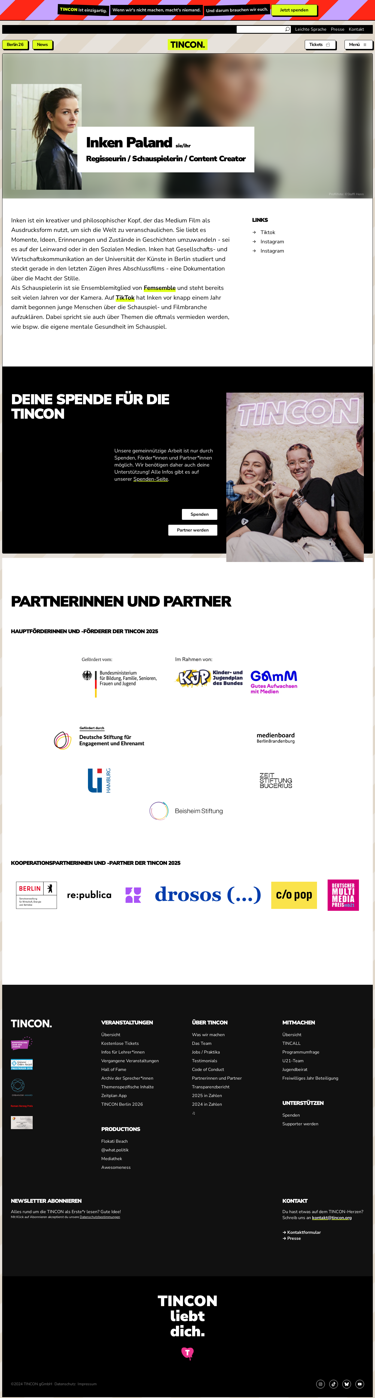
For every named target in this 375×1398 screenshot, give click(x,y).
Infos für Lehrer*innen (123, 1052)
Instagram (272, 241)
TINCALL (291, 1043)
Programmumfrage (300, 1052)
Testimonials (204, 1061)
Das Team (202, 1043)
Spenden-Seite (150, 479)
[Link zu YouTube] (359, 1384)
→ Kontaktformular (301, 1232)
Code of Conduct (208, 1070)
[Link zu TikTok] (333, 1384)
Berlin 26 (15, 45)
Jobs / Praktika (206, 1052)
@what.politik (115, 1150)
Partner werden (193, 530)
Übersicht (110, 1035)
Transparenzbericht (211, 1087)
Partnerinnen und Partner (217, 1078)
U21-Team (293, 1061)
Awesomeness (116, 1167)
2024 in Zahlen (207, 1104)
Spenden (200, 514)
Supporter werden (300, 1124)
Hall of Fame (113, 1070)
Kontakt (356, 29)
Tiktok (268, 232)
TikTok (125, 298)
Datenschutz (64, 1384)
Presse (337, 29)
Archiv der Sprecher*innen (127, 1078)
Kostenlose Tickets (120, 1043)
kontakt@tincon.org (332, 1218)
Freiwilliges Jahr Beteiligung (310, 1078)
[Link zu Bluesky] (346, 1384)
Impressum (87, 1384)
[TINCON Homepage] (187, 44)
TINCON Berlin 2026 (122, 1104)
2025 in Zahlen (207, 1096)
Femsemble (160, 288)
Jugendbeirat (294, 1070)
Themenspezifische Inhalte (127, 1087)
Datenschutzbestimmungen (100, 1217)
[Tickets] (320, 44)
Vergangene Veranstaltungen (130, 1061)
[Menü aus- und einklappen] (358, 44)
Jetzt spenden (294, 10)
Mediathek (111, 1159)
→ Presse (291, 1238)
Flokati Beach (114, 1141)
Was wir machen (208, 1035)
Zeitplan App (114, 1096)
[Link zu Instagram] (320, 1384)
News (42, 45)
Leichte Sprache (311, 29)
